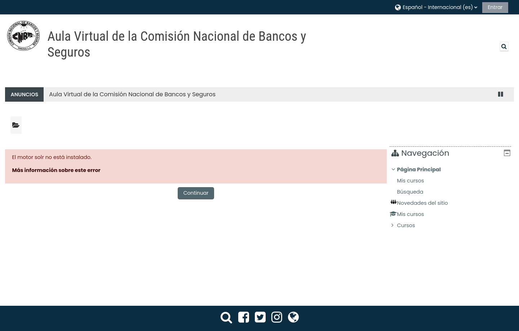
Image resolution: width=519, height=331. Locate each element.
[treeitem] (452, 197)
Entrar (495, 7)
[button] (436, 7)
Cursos (411, 225)
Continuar (196, 193)
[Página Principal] (23, 35)
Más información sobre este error (56, 170)
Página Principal (424, 169)
